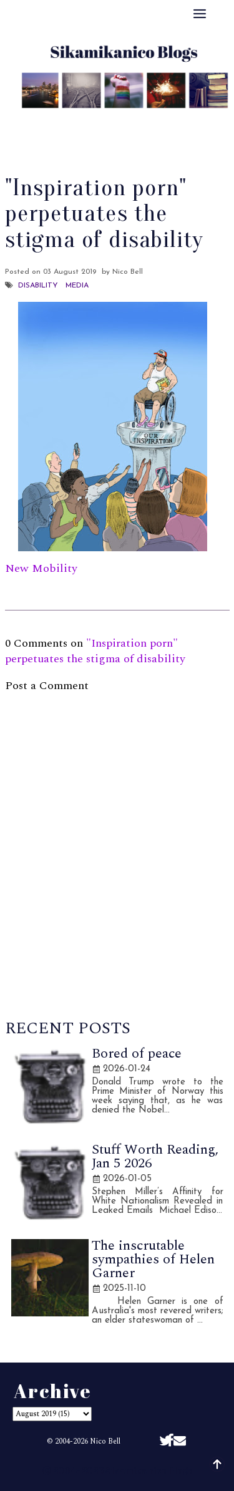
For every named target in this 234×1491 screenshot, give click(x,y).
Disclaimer (117, 135)
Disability (38, 285)
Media (77, 285)
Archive (178, 119)
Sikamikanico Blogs (148, 1470)
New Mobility (41, 568)
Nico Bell (105, 1441)
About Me (61, 119)
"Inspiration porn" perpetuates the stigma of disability (95, 651)
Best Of (122, 119)
